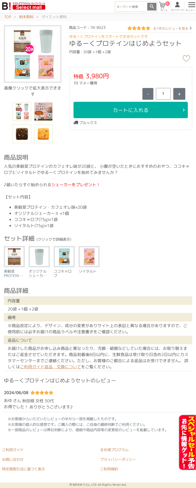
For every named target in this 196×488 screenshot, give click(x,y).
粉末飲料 (26, 16)
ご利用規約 (109, 469)
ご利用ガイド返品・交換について (50, 367)
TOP (7, 16)
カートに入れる (131, 110)
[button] (32, 54)
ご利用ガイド (12, 449)
